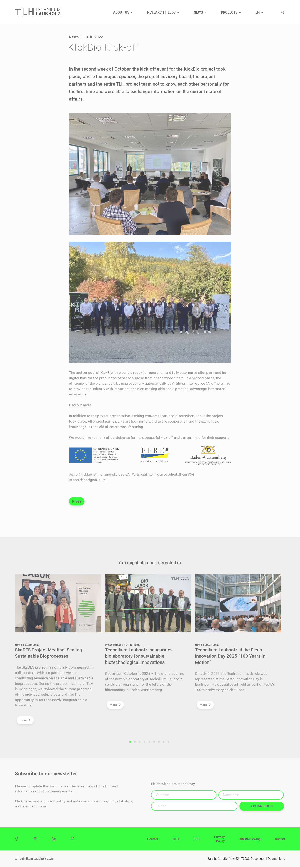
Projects (229, 12)
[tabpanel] (60, 651)
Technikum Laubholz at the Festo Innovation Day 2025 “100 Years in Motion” (230, 656)
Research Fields (161, 12)
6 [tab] (154, 742)
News (198, 12)
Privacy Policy (219, 839)
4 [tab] (144, 742)
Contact (152, 839)
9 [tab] (168, 742)
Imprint (280, 839)
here (27, 801)
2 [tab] (135, 742)
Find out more (80, 405)
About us (121, 12)
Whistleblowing (250, 839)
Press (76, 501)
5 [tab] (149, 742)
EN (257, 12)
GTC (176, 839)
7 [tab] (159, 742)
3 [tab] (140, 742)
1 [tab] (130, 742)
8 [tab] (164, 742)
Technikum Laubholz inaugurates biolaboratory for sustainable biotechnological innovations (138, 656)
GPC (196, 839)
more (25, 720)
